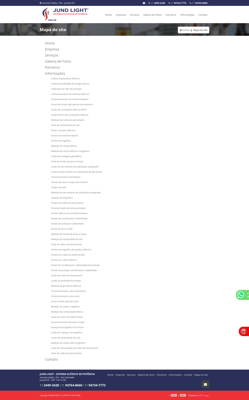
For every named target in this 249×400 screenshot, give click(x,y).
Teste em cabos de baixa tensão (66, 244)
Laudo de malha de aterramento (66, 275)
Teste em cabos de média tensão (67, 317)
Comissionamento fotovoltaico (65, 177)
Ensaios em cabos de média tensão (68, 254)
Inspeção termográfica (62, 197)
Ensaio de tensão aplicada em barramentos (72, 104)
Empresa (121, 14)
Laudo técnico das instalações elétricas (69, 114)
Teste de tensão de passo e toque (67, 161)
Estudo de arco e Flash (62, 228)
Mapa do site (201, 374)
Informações (187, 14)
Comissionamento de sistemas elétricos (70, 94)
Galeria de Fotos (152, 14)
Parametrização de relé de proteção (68, 208)
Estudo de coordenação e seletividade (69, 218)
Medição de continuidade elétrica (67, 311)
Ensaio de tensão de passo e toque (68, 322)
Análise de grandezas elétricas (65, 78)
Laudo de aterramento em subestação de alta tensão (76, 171)
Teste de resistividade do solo (65, 125)
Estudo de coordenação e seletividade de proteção (75, 265)
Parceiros (171, 14)
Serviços (134, 14)
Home (108, 14)
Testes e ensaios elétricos (63, 130)
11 (199, 2)
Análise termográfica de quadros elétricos (71, 249)
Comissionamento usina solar (65, 296)
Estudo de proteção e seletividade (67, 223)
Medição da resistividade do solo (66, 239)
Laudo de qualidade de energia (66, 280)
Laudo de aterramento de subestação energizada (75, 166)
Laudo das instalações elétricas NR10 (69, 109)
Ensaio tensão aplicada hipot (65, 301)
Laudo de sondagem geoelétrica (66, 156)
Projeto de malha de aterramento (67, 202)
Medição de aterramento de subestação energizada (76, 192)
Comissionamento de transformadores (69, 99)
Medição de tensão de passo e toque (68, 234)
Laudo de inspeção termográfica (66, 332)
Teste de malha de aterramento (66, 353)
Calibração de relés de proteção (66, 88)
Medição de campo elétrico (64, 145)
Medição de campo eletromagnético (68, 342)
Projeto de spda (58, 187)
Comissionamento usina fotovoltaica (68, 291)
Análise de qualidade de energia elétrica (70, 83)
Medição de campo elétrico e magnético (70, 151)
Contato (203, 14)
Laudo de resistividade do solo (65, 337)
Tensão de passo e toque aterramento (69, 182)
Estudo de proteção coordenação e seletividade (74, 270)
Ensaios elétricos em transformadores (69, 213)
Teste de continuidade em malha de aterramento (74, 348)
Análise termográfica (61, 140)
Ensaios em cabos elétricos (64, 259)
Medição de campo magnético (65, 306)
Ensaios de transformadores (64, 135)
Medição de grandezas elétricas (66, 285)
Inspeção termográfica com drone (67, 327)
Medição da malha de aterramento (68, 120)
